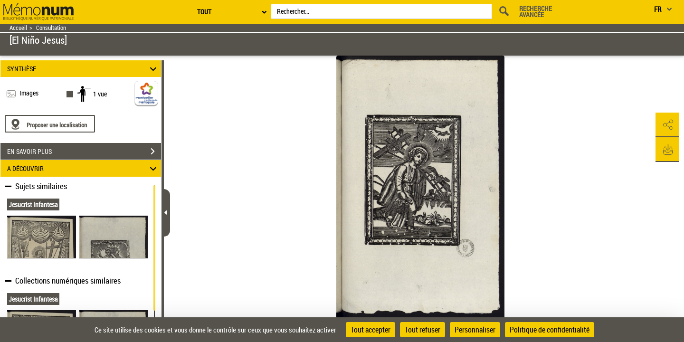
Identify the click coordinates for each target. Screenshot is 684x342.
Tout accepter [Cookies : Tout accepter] (370, 329)
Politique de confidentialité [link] (549, 329)
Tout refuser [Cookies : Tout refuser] (422, 329)
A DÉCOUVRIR (83, 168)
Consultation (51, 28)
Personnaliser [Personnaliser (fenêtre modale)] (475, 329)
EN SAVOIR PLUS (84, 151)
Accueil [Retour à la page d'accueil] (18, 28)
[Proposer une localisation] (50, 124)
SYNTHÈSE (83, 68)
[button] (667, 125)
